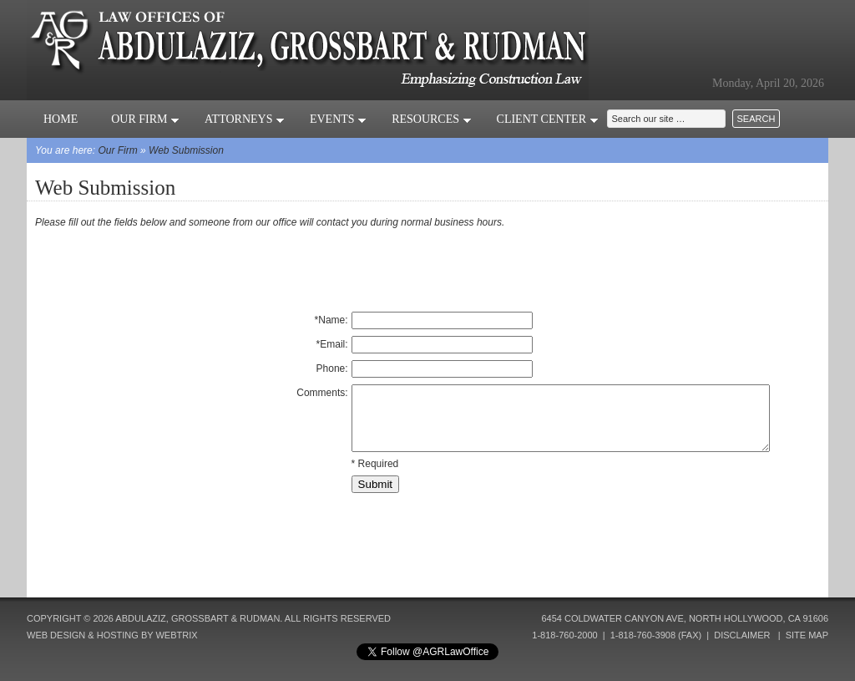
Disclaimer (742, 635)
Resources (431, 119)
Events (338, 119)
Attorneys (245, 119)
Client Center (548, 119)
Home (60, 119)
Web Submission (186, 150)
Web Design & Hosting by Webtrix (112, 635)
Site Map (807, 635)
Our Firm (145, 119)
